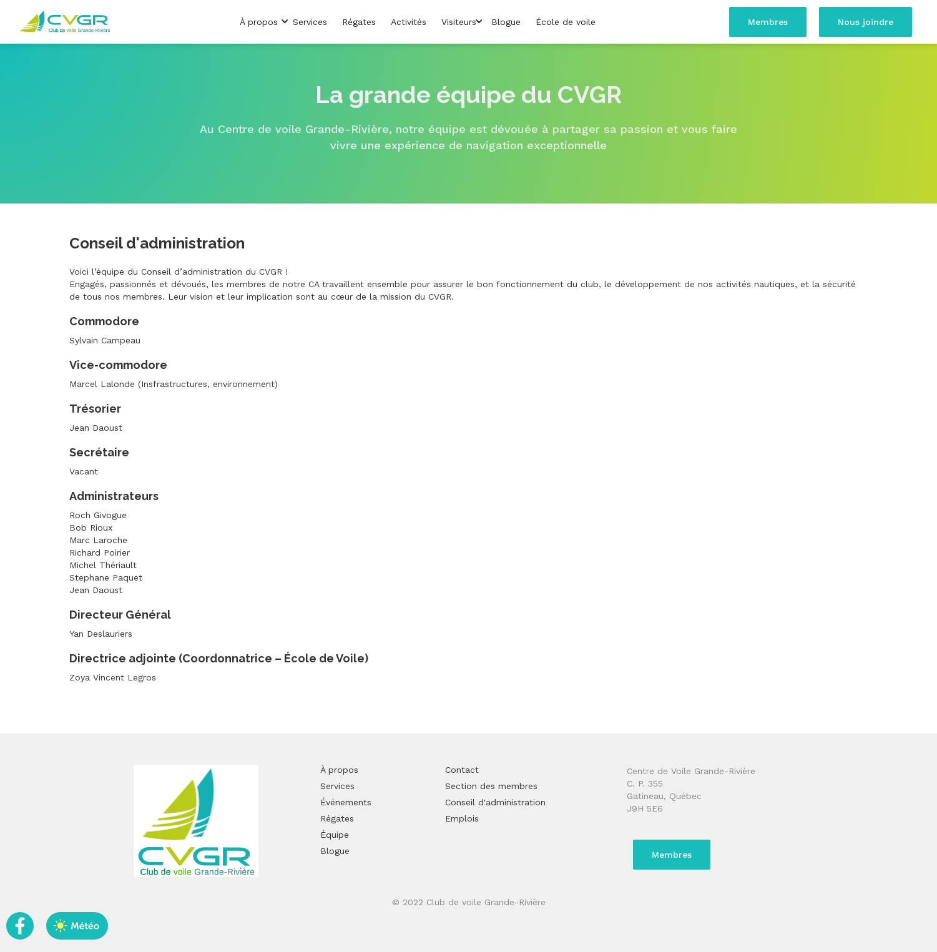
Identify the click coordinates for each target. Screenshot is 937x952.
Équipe (334, 835)
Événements (345, 802)
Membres (768, 22)
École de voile (566, 22)
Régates (359, 22)
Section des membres (491, 786)
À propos (339, 770)
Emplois (462, 818)
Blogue (506, 22)
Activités (408, 22)
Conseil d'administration (495, 802)
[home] (65, 22)
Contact (462, 770)
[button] (258, 21)
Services (310, 22)
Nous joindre (865, 22)
